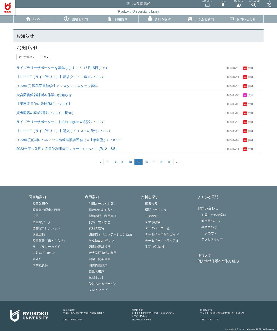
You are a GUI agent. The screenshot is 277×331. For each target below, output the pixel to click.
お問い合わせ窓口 (213, 214)
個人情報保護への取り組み (218, 261)
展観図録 (39, 234)
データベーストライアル (162, 240)
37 (154, 162)
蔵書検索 (151, 203)
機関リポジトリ (156, 209)
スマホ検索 (152, 222)
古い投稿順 (27, 57)
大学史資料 (40, 265)
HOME (34, 18)
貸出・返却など (99, 222)
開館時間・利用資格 (103, 216)
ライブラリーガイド (46, 246)
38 (162, 162)
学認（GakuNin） (157, 246)
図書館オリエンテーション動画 (110, 234)
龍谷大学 (204, 255)
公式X (37, 259)
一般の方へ (209, 233)
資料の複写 (96, 228)
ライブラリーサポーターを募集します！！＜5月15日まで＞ (62, 68)
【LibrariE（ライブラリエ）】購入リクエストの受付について (63, 131)
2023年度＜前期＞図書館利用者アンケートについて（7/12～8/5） (67, 149)
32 (115, 162)
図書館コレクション (46, 228)
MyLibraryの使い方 (102, 240)
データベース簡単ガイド (162, 234)
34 (130, 162)
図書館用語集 (98, 265)
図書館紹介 (40, 203)
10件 (44, 57)
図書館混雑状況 (99, 246)
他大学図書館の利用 (103, 252)
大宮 (248, 95)
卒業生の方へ (210, 227)
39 (169, 162)
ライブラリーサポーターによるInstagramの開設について (60, 122)
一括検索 (151, 216)
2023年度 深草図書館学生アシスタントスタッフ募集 (57, 86)
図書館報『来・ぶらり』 (49, 240)
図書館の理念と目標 (46, 209)
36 (146, 162)
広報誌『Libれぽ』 (45, 252)
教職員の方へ (210, 221)
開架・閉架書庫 (99, 259)
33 (122, 162)
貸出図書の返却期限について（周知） (45, 113)
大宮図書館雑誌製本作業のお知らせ (44, 95)
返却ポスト (96, 277)
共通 (248, 68)
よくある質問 (201, 18)
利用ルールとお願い (103, 203)
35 (138, 162)
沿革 (36, 216)
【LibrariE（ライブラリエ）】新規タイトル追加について (60, 77)
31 (107, 162)
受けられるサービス (103, 283)
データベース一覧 (157, 228)
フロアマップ (98, 289)
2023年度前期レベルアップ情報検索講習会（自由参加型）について (68, 140)
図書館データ (42, 222)
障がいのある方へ (101, 209)
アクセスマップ (212, 239)
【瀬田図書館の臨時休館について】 (44, 104)
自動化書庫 (96, 271)
